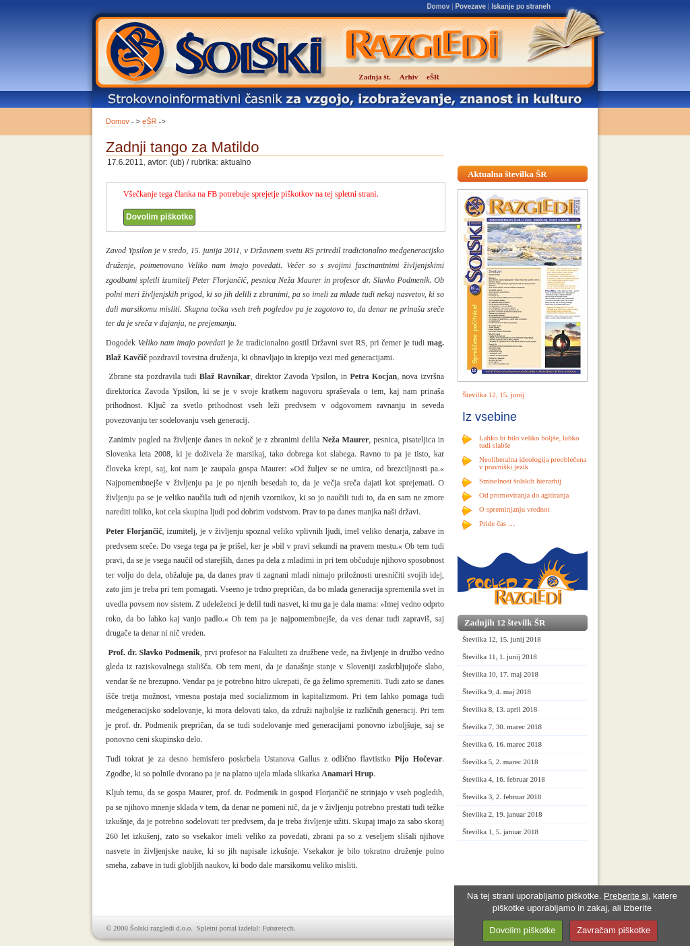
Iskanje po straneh (521, 6)
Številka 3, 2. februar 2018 (501, 796)
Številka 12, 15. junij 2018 (501, 639)
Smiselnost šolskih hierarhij (520, 481)
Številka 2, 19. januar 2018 (502, 814)
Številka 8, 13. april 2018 (499, 709)
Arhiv (409, 77)
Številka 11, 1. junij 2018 (499, 656)
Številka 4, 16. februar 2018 (503, 779)
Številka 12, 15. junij (493, 395)
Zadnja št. (374, 77)
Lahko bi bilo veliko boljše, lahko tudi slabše (529, 441)
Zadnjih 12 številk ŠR (504, 622)
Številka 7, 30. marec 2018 (502, 726)
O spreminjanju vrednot (514, 509)
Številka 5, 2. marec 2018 (500, 761)
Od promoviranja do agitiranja (524, 495)
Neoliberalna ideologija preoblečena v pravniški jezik (532, 463)
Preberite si (626, 896)
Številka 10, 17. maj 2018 (500, 674)
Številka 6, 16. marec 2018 (502, 744)
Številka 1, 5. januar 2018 (500, 831)
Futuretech (278, 928)
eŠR (149, 121)
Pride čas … (497, 523)
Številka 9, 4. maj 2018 (496, 691)
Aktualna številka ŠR (507, 174)
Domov (438, 6)
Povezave (470, 6)
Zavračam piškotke (613, 930)
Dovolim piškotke (159, 217)
